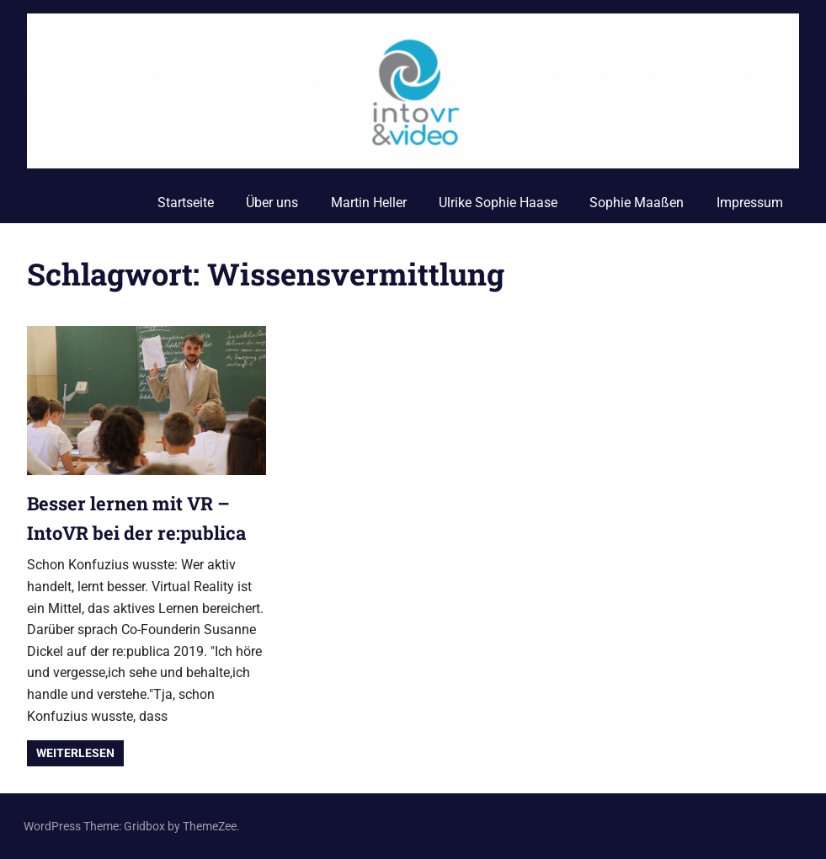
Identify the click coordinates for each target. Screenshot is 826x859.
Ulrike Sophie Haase (498, 203)
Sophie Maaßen (636, 203)
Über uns (272, 203)
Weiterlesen (75, 753)
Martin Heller (369, 203)
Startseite (185, 203)
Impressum (750, 203)
